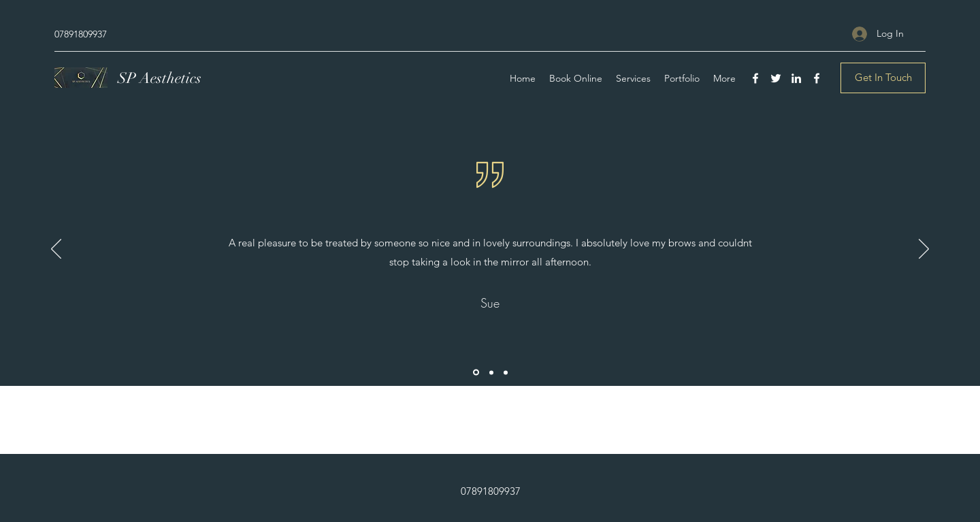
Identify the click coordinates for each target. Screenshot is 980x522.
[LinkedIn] (796, 78)
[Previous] (56, 250)
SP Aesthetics (159, 78)
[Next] (924, 250)
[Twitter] (776, 78)
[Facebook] (755, 78)
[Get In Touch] (883, 78)
